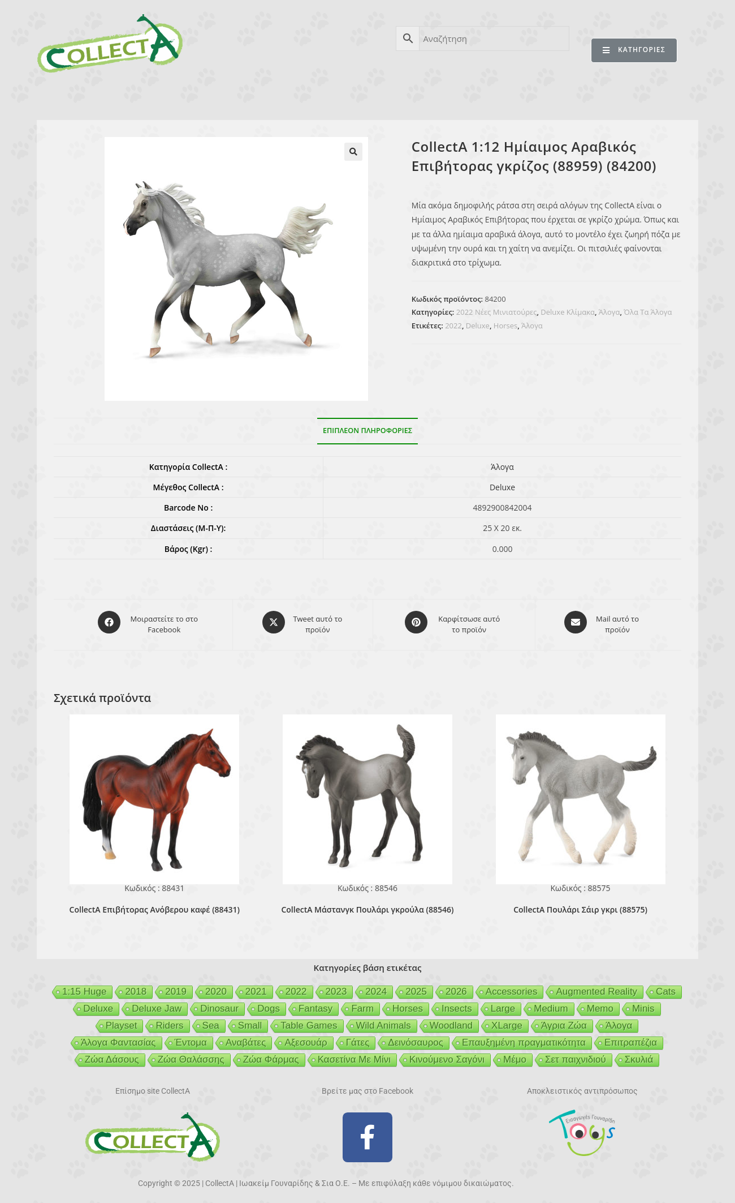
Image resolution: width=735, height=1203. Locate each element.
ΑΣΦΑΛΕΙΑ (296, 95)
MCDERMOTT (492, 95)
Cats (666, 986)
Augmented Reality (596, 986)
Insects (457, 1003)
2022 (453, 325)
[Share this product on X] (303, 622)
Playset (121, 1020)
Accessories (512, 986)
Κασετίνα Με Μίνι (354, 1054)
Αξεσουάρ (305, 1037)
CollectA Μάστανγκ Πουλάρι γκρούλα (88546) (367, 904)
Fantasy (315, 1003)
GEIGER (422, 95)
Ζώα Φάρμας (271, 1054)
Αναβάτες (246, 1037)
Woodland (451, 1020)
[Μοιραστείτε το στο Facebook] (149, 622)
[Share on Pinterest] (454, 622)
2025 (416, 986)
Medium (551, 1003)
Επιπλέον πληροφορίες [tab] (367, 430)
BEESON (362, 95)
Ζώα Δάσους (112, 1054)
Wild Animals (383, 1020)
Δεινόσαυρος (415, 1037)
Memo (600, 1003)
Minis (643, 1003)
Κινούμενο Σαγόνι (447, 1054)
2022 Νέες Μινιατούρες (496, 312)
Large (503, 1003)
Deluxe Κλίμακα (568, 312)
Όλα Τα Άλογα (648, 312)
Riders (169, 1020)
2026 (456, 986)
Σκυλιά (639, 1054)
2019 (176, 986)
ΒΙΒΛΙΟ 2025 (222, 95)
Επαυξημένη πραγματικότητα (524, 1037)
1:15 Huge (84, 986)
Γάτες (358, 1037)
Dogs (268, 1003)
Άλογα (609, 312)
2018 (135, 986)
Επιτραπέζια (630, 1037)
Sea (210, 1020)
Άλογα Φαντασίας (118, 1037)
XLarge (506, 1020)
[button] (353, 152)
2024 (376, 986)
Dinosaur (219, 1003)
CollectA (82, 95)
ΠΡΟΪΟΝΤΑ (148, 95)
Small (250, 1020)
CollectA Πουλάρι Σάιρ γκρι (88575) (580, 904)
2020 (216, 986)
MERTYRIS (567, 95)
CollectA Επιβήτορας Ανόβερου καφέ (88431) (155, 904)
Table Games (308, 1020)
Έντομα (191, 1037)
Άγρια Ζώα (564, 1020)
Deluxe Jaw (156, 1003)
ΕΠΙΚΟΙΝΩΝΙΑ (643, 95)
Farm (362, 1003)
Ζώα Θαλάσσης (191, 1054)
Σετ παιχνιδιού (575, 1054)
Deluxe (478, 325)
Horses (505, 325)
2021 (256, 986)
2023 (336, 986)
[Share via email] (602, 622)
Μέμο (514, 1054)
